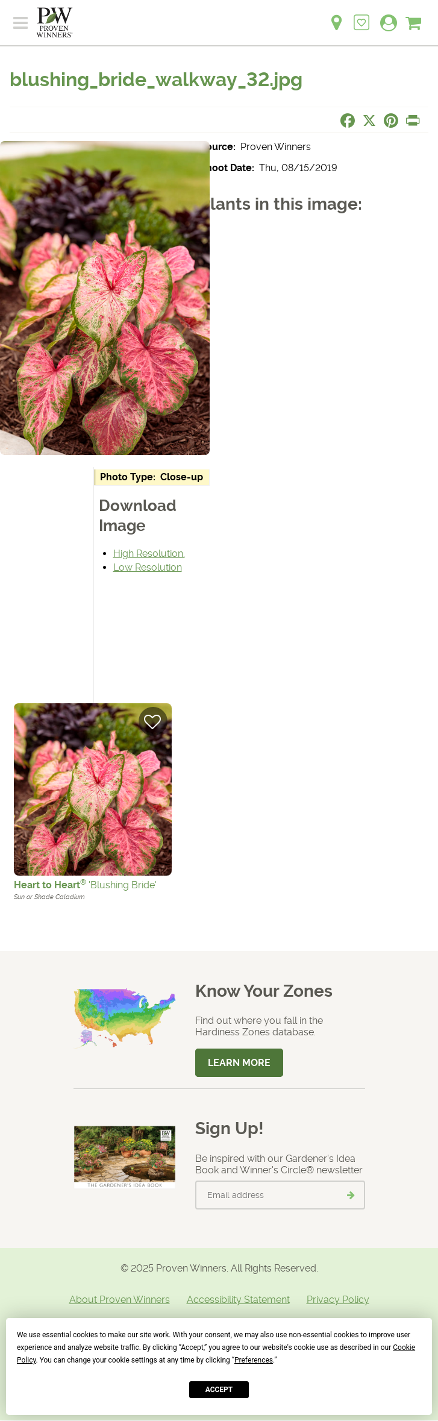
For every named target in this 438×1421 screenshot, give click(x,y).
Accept (219, 1389)
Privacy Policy (338, 1299)
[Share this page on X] (369, 120)
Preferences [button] (253, 1360)
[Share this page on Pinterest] (391, 120)
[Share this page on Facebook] (347, 120)
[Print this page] (413, 120)
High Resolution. (149, 553)
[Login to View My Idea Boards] (361, 16)
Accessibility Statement (238, 1299)
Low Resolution (147, 567)
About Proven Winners (119, 1299)
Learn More (239, 1062)
